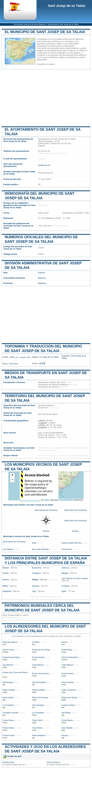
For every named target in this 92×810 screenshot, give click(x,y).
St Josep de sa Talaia (49, 357)
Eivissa (46, 531)
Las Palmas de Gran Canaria (75, 578)
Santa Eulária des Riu (71, 543)
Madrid (6, 568)
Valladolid (7, 591)
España (41, 272)
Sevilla (6, 573)
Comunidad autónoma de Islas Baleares (30, 24)
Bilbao (5, 586)
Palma (35, 579)
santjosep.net (44, 165)
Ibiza (34, 543)
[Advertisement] (46, 98)
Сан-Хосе (13, 364)
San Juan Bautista (40, 549)
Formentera (67, 549)
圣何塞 (42, 363)
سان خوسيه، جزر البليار (19, 357)
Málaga (65, 573)
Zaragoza (36, 573)
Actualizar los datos (46, 64)
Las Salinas (8, 549)
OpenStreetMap (66, 500)
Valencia (65, 568)
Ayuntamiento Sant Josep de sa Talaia (63, 24)
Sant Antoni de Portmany (46, 510)
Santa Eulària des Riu (15, 764)
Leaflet (45, 500)
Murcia (6, 579)
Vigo (34, 591)
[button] (12, 475)
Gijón (64, 591)
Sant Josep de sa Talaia (66, 6)
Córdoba (65, 586)
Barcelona (36, 568)
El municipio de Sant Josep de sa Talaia (45, 32)
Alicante (35, 586)
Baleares (42, 278)
